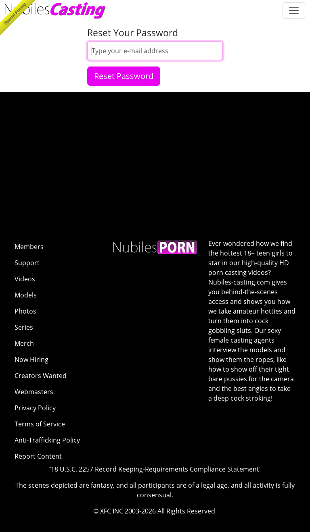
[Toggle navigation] (294, 10)
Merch (24, 343)
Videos (25, 278)
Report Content (38, 456)
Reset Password (123, 76)
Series (24, 327)
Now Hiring (31, 359)
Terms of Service (40, 424)
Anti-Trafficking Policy (47, 440)
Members (29, 246)
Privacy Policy (35, 407)
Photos (25, 311)
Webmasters (34, 391)
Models (26, 295)
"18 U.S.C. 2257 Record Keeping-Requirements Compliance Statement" (155, 469)
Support (27, 262)
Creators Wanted (41, 375)
